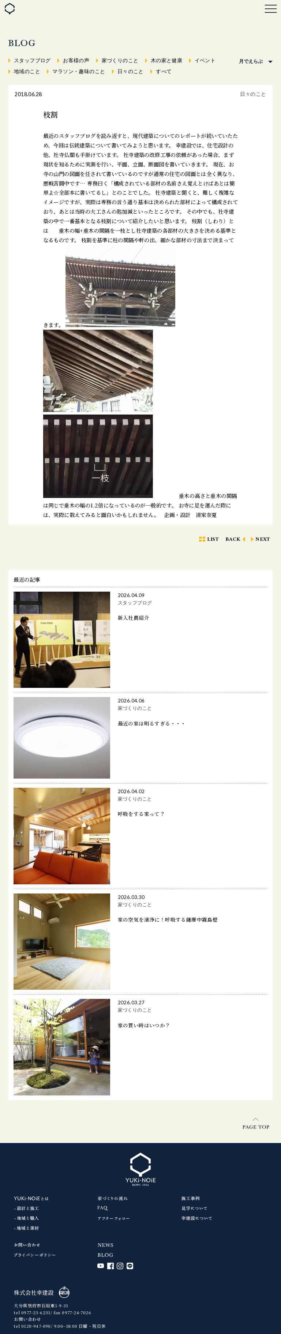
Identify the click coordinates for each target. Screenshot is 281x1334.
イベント (205, 60)
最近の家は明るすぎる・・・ (152, 723)
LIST (213, 539)
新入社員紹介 (133, 617)
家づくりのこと (120, 60)
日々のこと (130, 71)
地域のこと (27, 71)
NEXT (262, 539)
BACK (233, 539)
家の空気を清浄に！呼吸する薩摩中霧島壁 (168, 919)
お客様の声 (76, 60)
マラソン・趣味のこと (78, 71)
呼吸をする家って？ (141, 813)
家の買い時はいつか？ (144, 1025)
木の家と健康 (166, 60)
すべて (164, 71)
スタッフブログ (32, 60)
